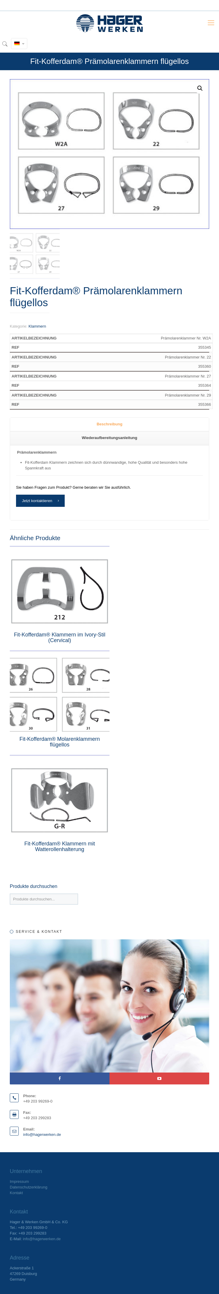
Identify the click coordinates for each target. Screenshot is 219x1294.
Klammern (37, 326)
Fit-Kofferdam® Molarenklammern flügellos (59, 742)
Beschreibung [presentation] (110, 424)
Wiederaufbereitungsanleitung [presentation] (109, 437)
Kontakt (16, 1193)
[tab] (109, 424)
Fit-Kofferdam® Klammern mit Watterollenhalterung (59, 846)
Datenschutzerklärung (28, 1187)
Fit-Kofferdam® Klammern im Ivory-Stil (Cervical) (59, 637)
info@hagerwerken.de (42, 1134)
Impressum (19, 1181)
